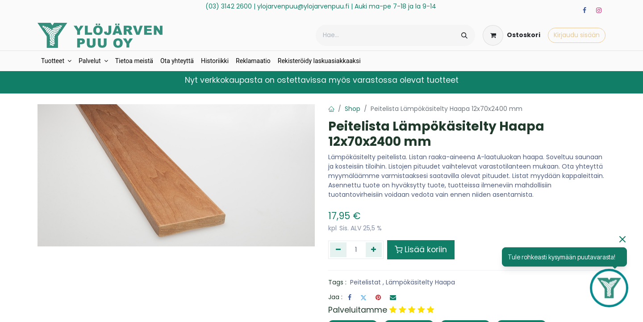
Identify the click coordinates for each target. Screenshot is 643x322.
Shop (352, 108)
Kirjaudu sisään (577, 34)
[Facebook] (584, 10)
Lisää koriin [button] (421, 249)
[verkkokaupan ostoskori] (511, 35)
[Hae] (464, 35)
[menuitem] (56, 61)
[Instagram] (599, 10)
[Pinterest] (378, 297)
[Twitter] (363, 297)
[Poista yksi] (338, 249)
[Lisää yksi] (374, 249)
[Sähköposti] (393, 297)
